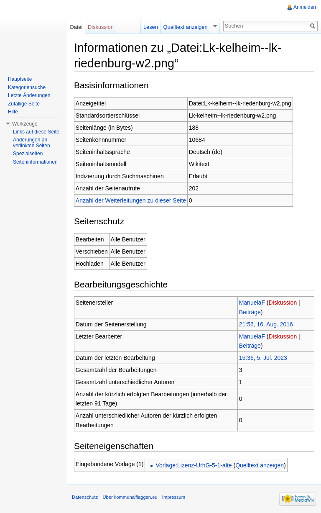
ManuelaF (252, 302)
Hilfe (13, 112)
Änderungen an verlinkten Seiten (31, 143)
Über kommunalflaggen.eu (129, 497)
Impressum (173, 497)
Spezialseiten (28, 153)
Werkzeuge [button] (24, 124)
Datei (76, 27)
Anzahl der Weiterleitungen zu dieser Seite (131, 200)
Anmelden (304, 7)
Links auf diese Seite (36, 132)
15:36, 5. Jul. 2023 (263, 357)
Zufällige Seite (24, 104)
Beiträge (250, 312)
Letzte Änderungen (29, 95)
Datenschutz (85, 497)
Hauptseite (20, 79)
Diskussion (283, 302)
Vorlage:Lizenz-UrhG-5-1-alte (193, 465)
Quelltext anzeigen (259, 465)
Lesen (150, 27)
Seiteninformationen (35, 162)
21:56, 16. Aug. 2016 (266, 324)
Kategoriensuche (27, 87)
